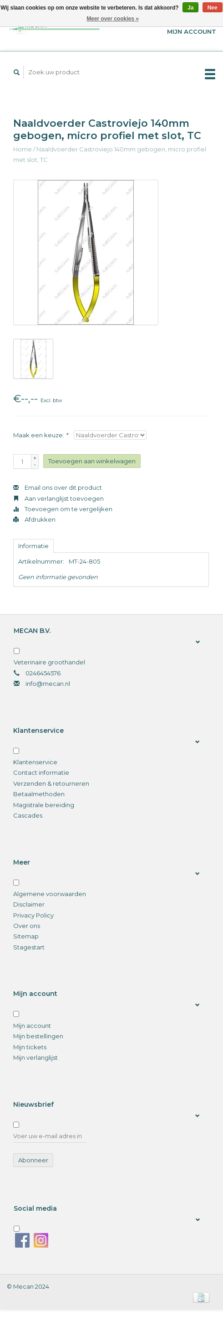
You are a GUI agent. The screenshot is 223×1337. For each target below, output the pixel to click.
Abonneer (33, 1160)
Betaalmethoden (39, 794)
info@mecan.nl (47, 683)
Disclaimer (29, 904)
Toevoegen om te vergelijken (62, 509)
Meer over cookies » (112, 19)
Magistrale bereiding (43, 804)
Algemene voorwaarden (49, 893)
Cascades (27, 815)
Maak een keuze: (40, 435)
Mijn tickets (29, 1047)
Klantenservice (35, 762)
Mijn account (32, 1025)
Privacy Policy (33, 915)
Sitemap (26, 936)
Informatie (33, 545)
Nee (213, 8)
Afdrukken (34, 519)
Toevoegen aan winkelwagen (92, 461)
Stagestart (29, 947)
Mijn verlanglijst (35, 1057)
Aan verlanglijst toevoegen (58, 498)
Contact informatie (41, 772)
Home (22, 149)
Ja (190, 8)
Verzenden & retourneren (51, 783)
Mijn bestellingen (38, 1036)
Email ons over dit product (57, 487)
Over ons (26, 925)
